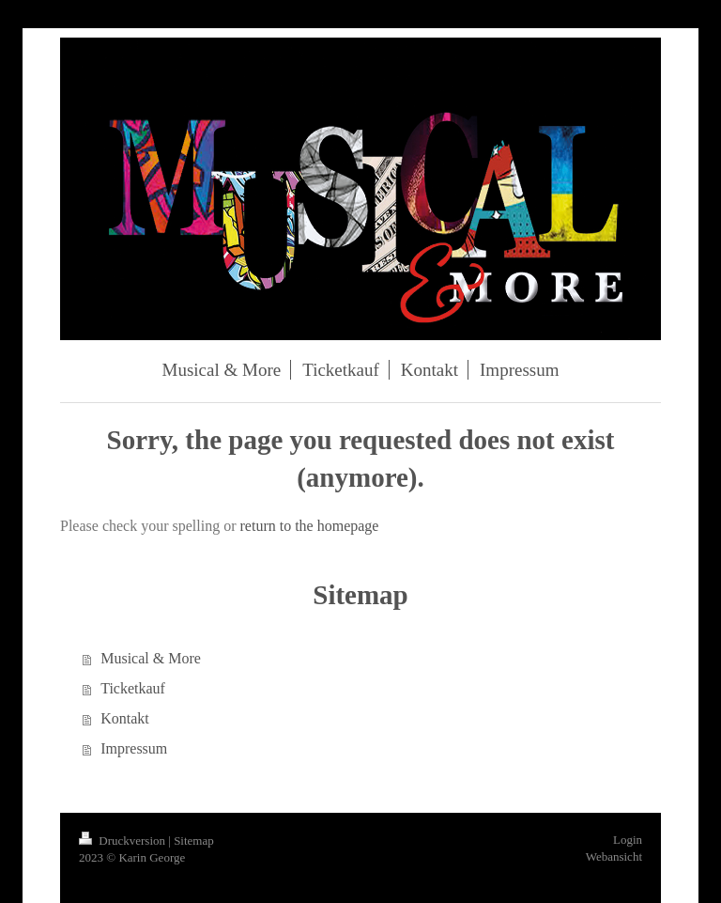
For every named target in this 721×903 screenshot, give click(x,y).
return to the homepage (309, 526)
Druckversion (123, 840)
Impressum (133, 748)
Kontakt (124, 718)
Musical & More (150, 658)
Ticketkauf (132, 688)
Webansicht (614, 856)
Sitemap (194, 840)
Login (627, 840)
